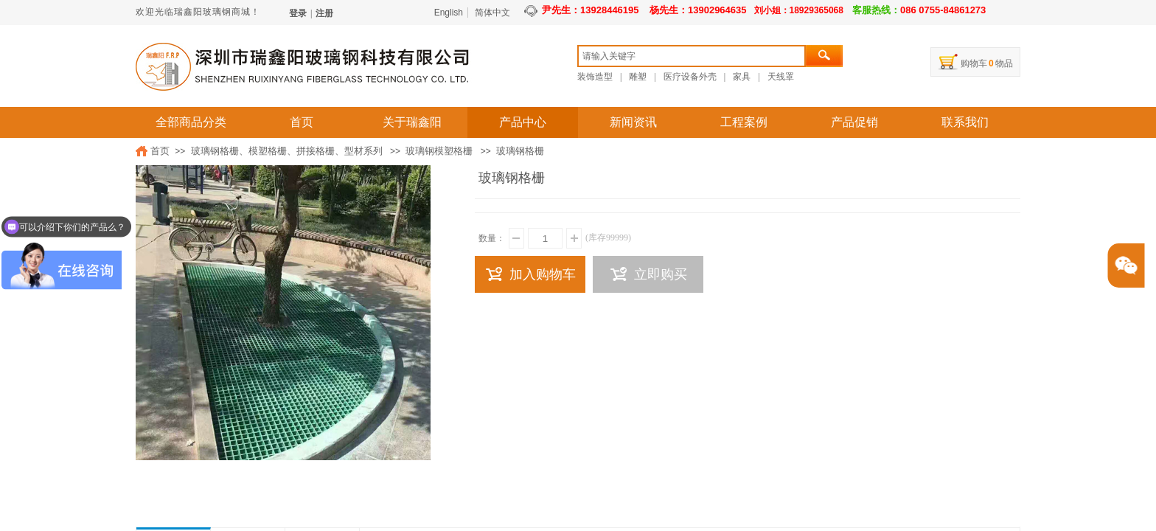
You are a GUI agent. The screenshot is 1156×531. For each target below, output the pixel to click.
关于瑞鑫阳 (412, 122)
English (448, 12)
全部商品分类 (191, 122)
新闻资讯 (633, 122)
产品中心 (522, 122)
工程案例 (743, 122)
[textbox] (691, 56)
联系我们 (965, 122)
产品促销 (854, 122)
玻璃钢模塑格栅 (439, 150)
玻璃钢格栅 (520, 150)
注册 (324, 13)
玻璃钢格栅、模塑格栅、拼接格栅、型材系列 (287, 150)
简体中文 (492, 12)
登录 (298, 13)
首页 (301, 122)
